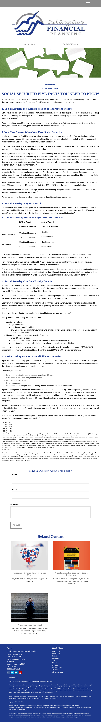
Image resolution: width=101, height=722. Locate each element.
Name (14, 475)
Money (54, 663)
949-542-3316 (70, 44)
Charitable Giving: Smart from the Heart (29, 574)
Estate (54, 656)
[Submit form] (16, 525)
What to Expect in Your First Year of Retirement (71, 574)
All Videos (55, 670)
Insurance (55, 658)
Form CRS (15, 677)
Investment (56, 653)
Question (14, 504)
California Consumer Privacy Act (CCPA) (66, 696)
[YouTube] (32, 44)
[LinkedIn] (28, 44)
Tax (53, 660)
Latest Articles (57, 667)
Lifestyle (55, 665)
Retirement (56, 651)
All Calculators (57, 672)
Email (14, 489)
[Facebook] (34, 44)
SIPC (21, 707)
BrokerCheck (49, 681)
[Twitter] (25, 44)
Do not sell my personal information (46, 698)
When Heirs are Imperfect (29, 625)
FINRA (18, 707)
